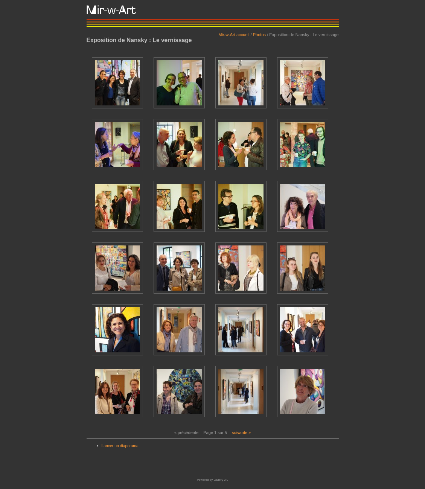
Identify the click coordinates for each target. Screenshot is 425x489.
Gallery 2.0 (220, 479)
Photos (259, 34)
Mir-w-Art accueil (233, 34)
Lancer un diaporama (120, 446)
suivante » (241, 432)
